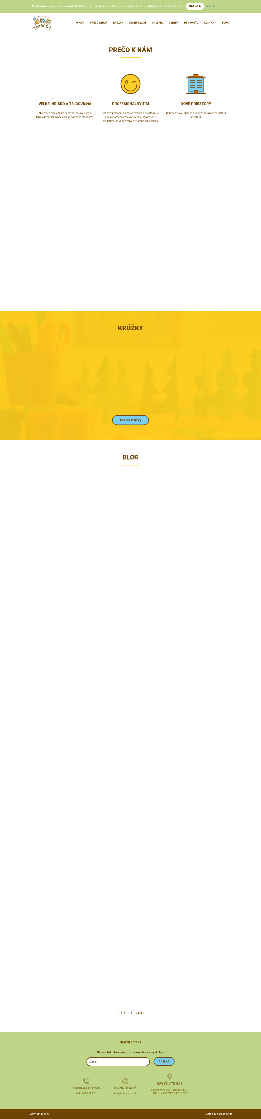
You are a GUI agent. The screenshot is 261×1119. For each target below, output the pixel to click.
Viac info (211, 6)
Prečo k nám (98, 22)
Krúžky (118, 22)
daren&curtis (224, 1113)
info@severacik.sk (125, 1093)
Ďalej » (139, 1012)
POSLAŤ (164, 1061)
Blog (225, 22)
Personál (191, 22)
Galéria (157, 22)
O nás (80, 22)
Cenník (173, 22)
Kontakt (210, 22)
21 (132, 1012)
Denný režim (137, 22)
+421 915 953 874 (86, 1093)
